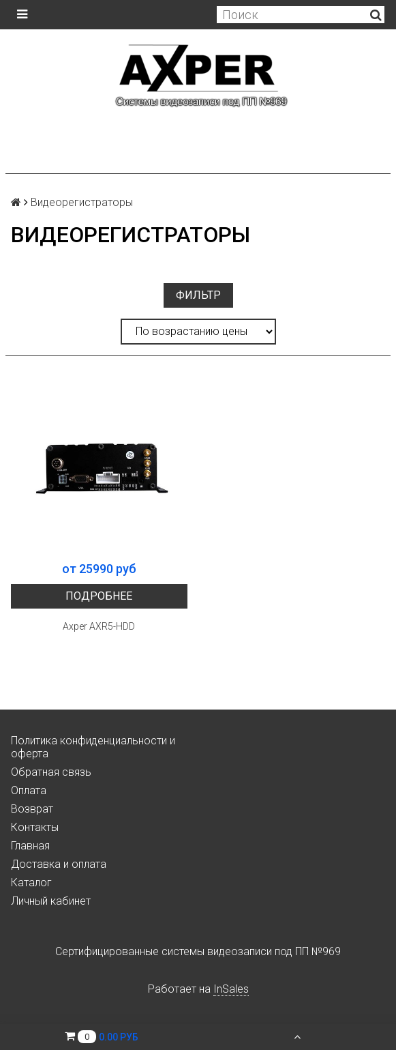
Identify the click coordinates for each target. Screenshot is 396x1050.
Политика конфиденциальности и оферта (93, 747)
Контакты (35, 827)
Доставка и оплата (58, 864)
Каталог (31, 882)
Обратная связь (51, 771)
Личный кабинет (51, 900)
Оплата (28, 790)
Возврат (32, 808)
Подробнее (98, 595)
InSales (231, 988)
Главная (30, 845)
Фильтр (198, 295)
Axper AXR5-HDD (99, 626)
